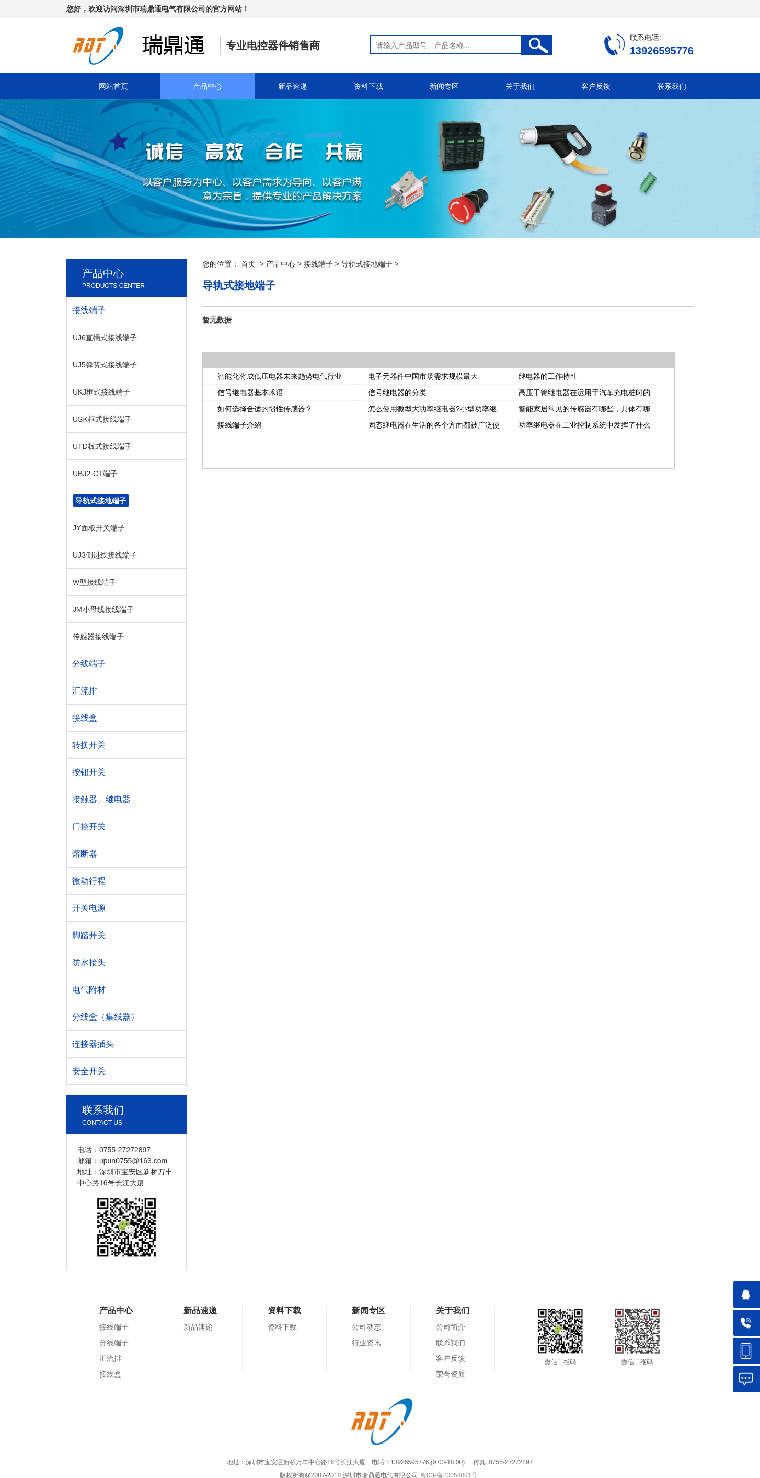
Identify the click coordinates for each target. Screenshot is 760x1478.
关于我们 (520, 86)
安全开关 (89, 1071)
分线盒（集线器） (105, 1016)
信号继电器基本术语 (250, 392)
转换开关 (89, 745)
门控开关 (89, 826)
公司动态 (366, 1327)
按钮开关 (89, 772)
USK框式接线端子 (102, 419)
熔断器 (84, 853)
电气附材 (89, 989)
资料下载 (368, 86)
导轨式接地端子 (367, 264)
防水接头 (89, 962)
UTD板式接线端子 (102, 446)
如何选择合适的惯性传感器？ (265, 409)
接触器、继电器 (101, 799)
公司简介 (450, 1327)
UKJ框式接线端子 (101, 392)
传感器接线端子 (98, 636)
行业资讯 (366, 1342)
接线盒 (84, 717)
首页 (248, 264)
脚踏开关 (89, 935)
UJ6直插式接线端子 (105, 337)
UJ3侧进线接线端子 (105, 555)
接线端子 (318, 264)
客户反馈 (596, 86)
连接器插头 (93, 1044)
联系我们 (671, 86)
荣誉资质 (450, 1374)
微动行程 (89, 880)
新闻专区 (444, 86)
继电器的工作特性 (548, 376)
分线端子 (89, 663)
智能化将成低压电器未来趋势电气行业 (279, 376)
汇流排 (84, 690)
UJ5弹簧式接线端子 (105, 365)
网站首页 (113, 86)
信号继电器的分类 (397, 392)
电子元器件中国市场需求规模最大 (423, 376)
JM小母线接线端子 (103, 609)
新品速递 (292, 86)
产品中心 (207, 86)
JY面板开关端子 (99, 528)
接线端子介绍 (239, 425)
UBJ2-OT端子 (95, 473)
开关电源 (89, 908)
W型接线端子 (94, 582)
